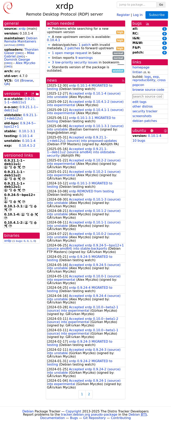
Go (161, 4)
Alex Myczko (25, 63)
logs (147, 77)
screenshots (142, 116)
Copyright (73, 411)
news (52, 80)
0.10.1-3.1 (27, 131)
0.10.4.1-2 (27, 145)
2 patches (72, 48)
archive (10, 44)
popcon (138, 85)
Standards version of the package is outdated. (85, 69)
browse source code (148, 90)
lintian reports (85, 58)
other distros (143, 106)
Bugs (74, 418)
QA (6, 84)
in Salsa (85, 53)
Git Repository (94, 418)
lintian (137, 72)
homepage (141, 67)
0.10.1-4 (26, 136)
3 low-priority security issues (75, 62)
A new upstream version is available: (85, 38)
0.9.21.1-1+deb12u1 (20, 116)
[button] (49, 29)
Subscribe (157, 15)
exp (156, 77)
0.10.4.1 (53, 40)
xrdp (22, 29)
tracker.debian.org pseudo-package (89, 414)
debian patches (145, 121)
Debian (28, 411)
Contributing (121, 418)
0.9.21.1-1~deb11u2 (21, 108)
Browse (27, 80)
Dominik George (17, 59)
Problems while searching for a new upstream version (85, 30)
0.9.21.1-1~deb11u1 (20, 100)
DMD (20, 44)
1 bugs (17, 240)
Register (123, 15)
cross (161, 80)
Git (17, 80)
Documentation (52, 418)
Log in (137, 15)
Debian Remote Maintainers (20, 39)
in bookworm (85, 62)
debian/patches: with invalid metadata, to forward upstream (85, 46)
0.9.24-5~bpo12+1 (20, 124)
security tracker (145, 111)
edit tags (139, 102)
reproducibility (144, 80)
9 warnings (84, 58)
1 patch (84, 45)
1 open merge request (69, 53)
